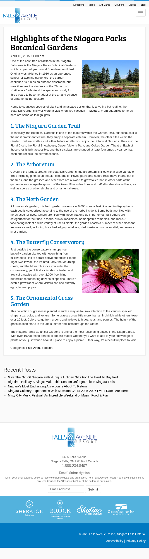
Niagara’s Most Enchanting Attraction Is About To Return (47, 386)
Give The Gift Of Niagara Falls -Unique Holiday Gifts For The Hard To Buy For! (63, 377)
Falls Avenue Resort (39, 347)
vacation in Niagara (86, 110)
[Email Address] (66, 489)
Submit (93, 489)
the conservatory (38, 249)
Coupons (120, 4)
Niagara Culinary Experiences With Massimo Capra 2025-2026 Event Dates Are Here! (68, 391)
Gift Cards (104, 4)
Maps (92, 4)
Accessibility (114, 541)
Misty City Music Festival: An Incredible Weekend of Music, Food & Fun (58, 395)
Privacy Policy (136, 541)
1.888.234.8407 (74, 466)
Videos (132, 4)
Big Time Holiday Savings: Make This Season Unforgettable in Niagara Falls (61, 382)
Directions (78, 4)
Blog (143, 4)
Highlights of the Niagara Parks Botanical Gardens (68, 42)
